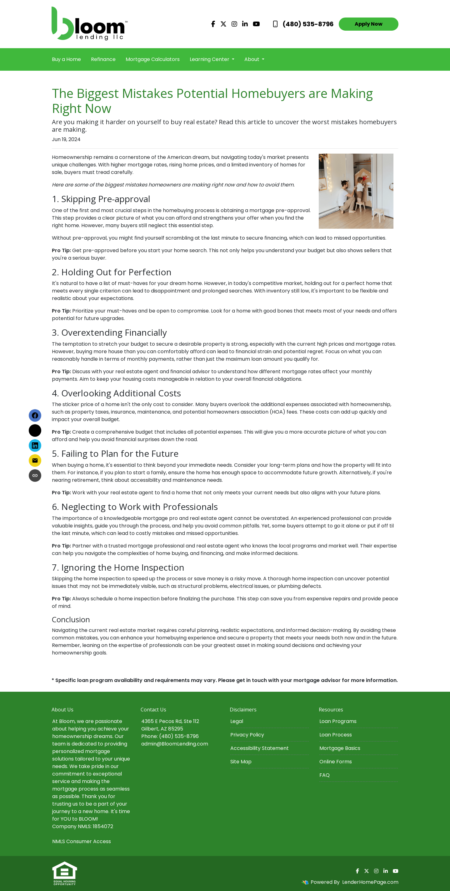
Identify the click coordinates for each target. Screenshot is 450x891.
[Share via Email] (35, 460)
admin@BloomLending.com (174, 743)
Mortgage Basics (339, 748)
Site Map (241, 761)
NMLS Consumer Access (81, 841)
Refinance (103, 59)
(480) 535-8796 (303, 24)
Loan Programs (338, 721)
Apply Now (368, 24)
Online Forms (335, 761)
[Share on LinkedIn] (35, 445)
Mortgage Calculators (153, 59)
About (252, 59)
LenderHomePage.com (370, 882)
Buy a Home (66, 59)
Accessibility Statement (259, 748)
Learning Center (210, 59)
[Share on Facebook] (35, 415)
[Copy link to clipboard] (35, 475)
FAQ (324, 775)
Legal (236, 721)
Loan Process (335, 734)
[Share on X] (35, 430)
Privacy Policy (247, 734)
